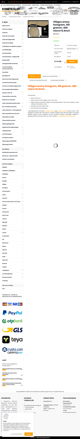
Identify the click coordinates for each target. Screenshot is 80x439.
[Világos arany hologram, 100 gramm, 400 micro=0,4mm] (38, 29)
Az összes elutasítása (16, 434)
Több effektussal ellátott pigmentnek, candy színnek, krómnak (11, 383)
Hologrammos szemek (28, 16)
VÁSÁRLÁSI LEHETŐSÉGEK (46, 5)
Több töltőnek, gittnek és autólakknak (11, 378)
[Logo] (11, 10)
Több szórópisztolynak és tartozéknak (11, 368)
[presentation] (28, 143)
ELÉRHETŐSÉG (35, 5)
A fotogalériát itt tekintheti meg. (66, 116)
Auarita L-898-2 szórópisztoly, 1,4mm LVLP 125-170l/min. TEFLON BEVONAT (36, 143)
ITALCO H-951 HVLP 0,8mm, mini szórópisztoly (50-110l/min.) (53, 148)
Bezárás (28, 434)
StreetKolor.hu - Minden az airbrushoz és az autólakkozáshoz (12, 295)
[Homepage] (1, 5)
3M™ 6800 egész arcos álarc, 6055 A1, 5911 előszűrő (70, 144)
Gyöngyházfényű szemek (15, 16)
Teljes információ (34, 76)
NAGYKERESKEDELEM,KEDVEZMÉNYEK (12, 5)
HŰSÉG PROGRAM (26, 5)
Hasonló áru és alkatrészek (52, 76)
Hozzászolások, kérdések (58, 80)
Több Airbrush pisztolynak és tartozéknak (9, 373)
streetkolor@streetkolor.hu (29, 2)
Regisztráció (76, 1)
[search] (51, 11)
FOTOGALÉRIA (57, 5)
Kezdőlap (4, 16)
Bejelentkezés (67, 1)
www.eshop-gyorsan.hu (43, 437)
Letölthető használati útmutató (38, 80)
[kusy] (62, 61)
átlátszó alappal (62, 111)
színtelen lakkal (49, 111)
